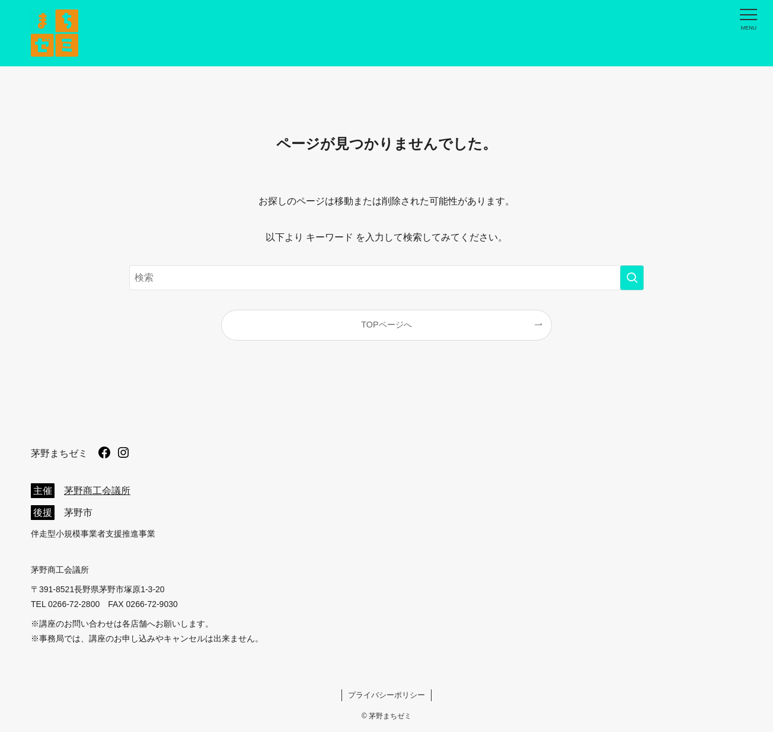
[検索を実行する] (632, 277)
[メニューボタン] (748, 18)
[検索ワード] (386, 277)
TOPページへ (386, 324)
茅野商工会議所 (97, 491)
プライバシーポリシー (386, 695)
